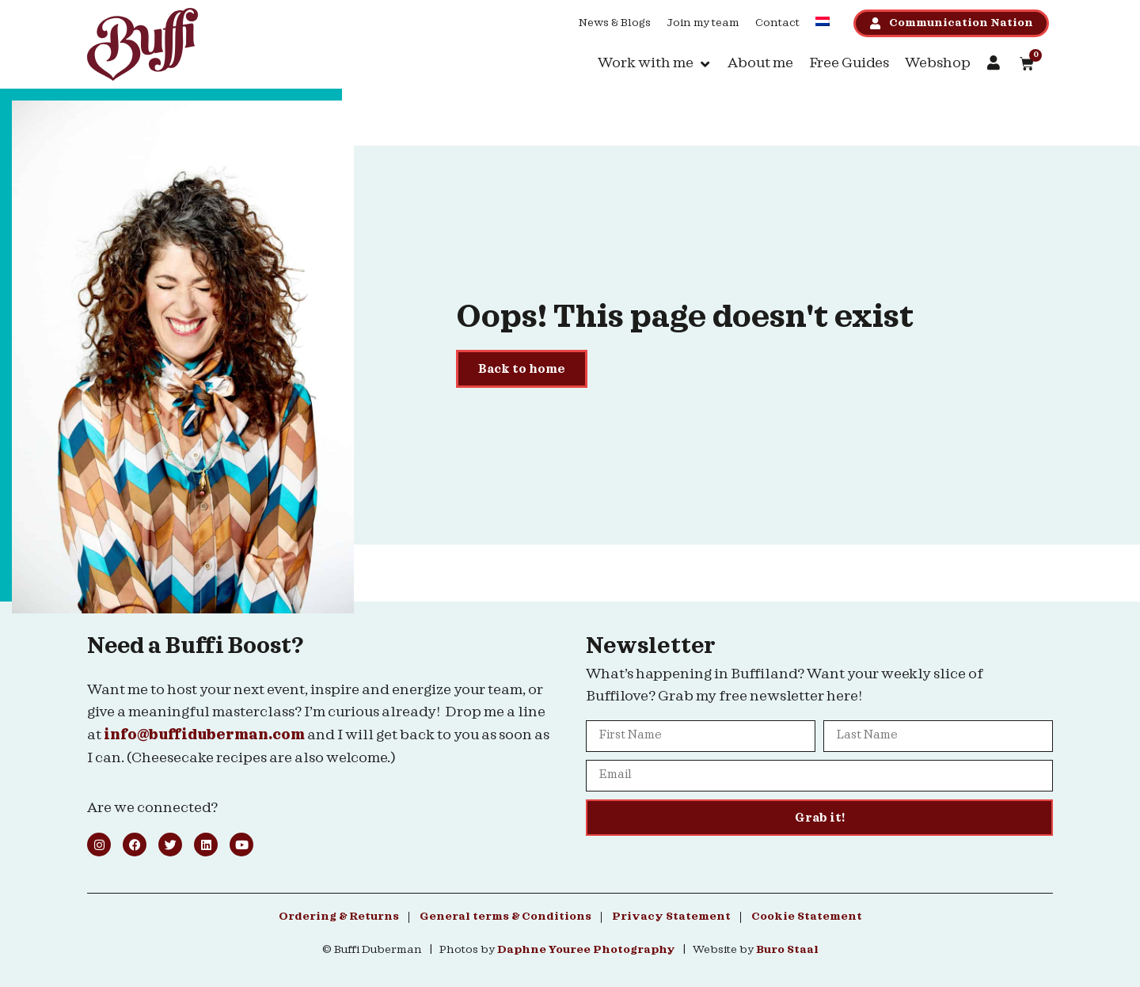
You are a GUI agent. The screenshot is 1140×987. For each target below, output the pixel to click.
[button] (655, 63)
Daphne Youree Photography (586, 949)
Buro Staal (787, 949)
